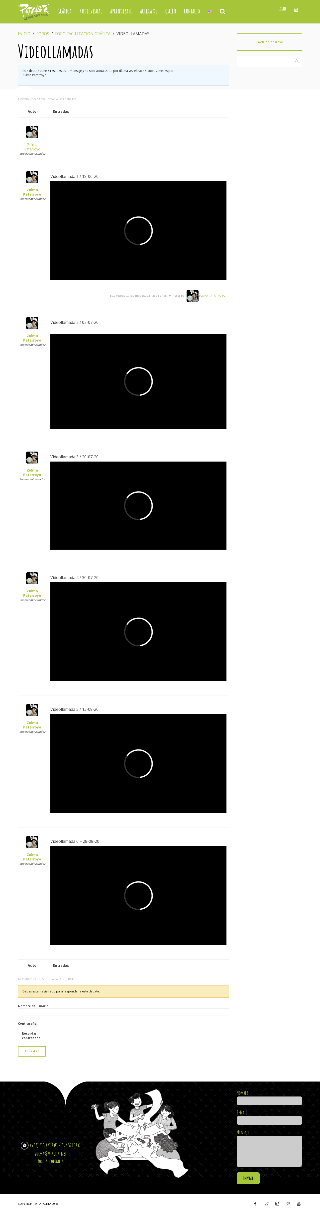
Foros (42, 33)
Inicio (24, 33)
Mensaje (269, 1148)
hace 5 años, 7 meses (152, 71)
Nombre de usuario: (34, 1006)
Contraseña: (28, 1023)
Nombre (269, 1097)
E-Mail (269, 1116)
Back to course (269, 42)
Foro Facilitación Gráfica (82, 33)
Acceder (31, 1051)
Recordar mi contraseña (31, 1035)
